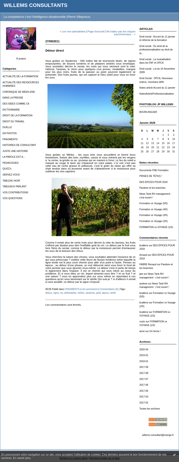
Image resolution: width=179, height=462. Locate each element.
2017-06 (143, 385)
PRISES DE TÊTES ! (150, 176)
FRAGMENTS (10, 139)
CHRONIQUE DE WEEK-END (19, 92)
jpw (141, 274)
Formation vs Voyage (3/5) (153, 215)
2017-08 (143, 373)
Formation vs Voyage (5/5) (153, 203)
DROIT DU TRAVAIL (14, 121)
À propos (21, 58)
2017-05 (143, 391)
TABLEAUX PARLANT (15, 186)
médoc (80, 293)
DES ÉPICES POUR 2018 (153, 182)
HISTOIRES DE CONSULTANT (19, 145)
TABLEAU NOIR (11, 180)
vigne (56, 293)
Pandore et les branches (152, 188)
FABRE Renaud (147, 264)
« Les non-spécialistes (72, 31)
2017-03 (143, 396)
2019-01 (143, 355)
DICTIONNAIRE (11, 109)
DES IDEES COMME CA (16, 103)
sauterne (90, 293)
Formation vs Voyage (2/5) (153, 221)
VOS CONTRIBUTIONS (15, 192)
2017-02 (143, 402)
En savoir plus (22, 458)
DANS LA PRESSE (13, 97)
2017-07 (143, 379)
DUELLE (7, 127)
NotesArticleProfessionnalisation (156, 93)
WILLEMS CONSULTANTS (35, 5)
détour (48, 293)
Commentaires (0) (108, 289)
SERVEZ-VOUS (11, 174)
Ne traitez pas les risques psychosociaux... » (120, 33)
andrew (143, 283)
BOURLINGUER (148, 112)
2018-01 (143, 361)
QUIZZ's (7, 168)
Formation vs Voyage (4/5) (153, 209)
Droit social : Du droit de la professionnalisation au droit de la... (156, 50)
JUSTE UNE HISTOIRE (15, 151)
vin (61, 293)
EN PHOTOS (10, 133)
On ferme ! (155, 331)
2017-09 (143, 367)
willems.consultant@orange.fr (158, 435)
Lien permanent (89, 289)
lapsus (105, 293)
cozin (142, 321)
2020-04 (143, 349)
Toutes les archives (149, 408)
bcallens (143, 245)
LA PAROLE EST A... (14, 157)
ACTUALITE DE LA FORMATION (20, 76)
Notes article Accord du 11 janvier (157, 87)
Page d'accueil (96, 31)
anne (142, 331)
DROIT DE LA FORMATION (17, 115)
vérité (113, 293)
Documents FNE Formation (154, 170)
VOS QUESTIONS (12, 198)
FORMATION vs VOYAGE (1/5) (156, 227)
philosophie (70, 293)
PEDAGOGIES (11, 163)
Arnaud (143, 255)
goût (98, 293)
